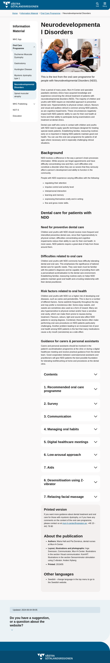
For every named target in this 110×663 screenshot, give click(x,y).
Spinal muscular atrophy (21, 94)
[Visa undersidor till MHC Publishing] (34, 104)
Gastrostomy (20, 63)
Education (17, 116)
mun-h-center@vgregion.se (74, 523)
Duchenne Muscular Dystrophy (23, 55)
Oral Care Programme (18, 46)
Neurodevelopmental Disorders (24, 85)
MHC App (17, 39)
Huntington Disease (23, 69)
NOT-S (16, 110)
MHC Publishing (20, 104)
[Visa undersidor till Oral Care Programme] (34, 47)
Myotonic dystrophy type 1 (23, 76)
